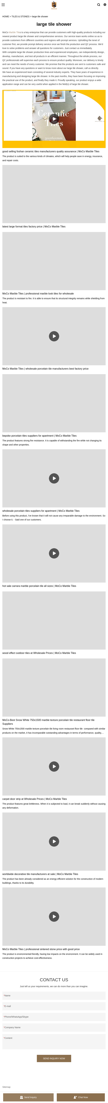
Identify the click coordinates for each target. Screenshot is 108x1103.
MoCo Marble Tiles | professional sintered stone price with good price (41, 949)
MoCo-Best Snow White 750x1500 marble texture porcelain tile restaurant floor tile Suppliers (48, 722)
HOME (5, 16)
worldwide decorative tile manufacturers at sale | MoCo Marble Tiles (40, 874)
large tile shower (40, 16)
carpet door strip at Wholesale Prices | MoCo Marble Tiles (34, 799)
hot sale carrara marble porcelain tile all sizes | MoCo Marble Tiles (39, 586)
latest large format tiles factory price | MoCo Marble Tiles (33, 226)
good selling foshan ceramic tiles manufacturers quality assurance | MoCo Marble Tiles (50, 151)
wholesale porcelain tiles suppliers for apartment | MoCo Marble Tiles (41, 511)
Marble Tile (14, 32)
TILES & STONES (20, 16)
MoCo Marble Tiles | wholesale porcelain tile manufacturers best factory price (45, 368)
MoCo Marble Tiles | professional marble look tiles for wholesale (38, 293)
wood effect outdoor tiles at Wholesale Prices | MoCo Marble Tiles (39, 653)
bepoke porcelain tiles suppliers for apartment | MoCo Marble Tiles (39, 435)
